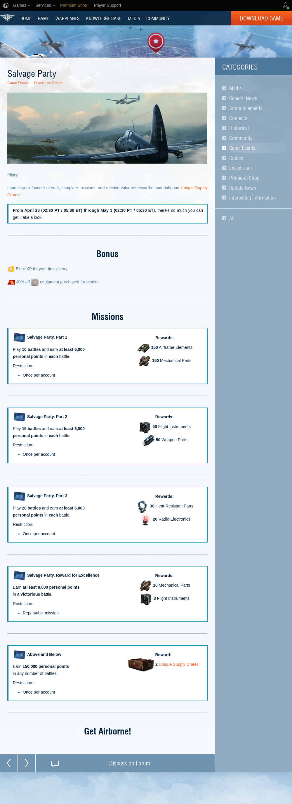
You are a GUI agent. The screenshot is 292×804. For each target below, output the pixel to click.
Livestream (240, 167)
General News (243, 98)
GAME (43, 18)
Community (241, 138)
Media (235, 88)
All (231, 218)
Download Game (261, 18)
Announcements (246, 108)
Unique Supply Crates (179, 664)
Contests (238, 118)
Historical (239, 128)
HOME (26, 18)
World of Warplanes (7, 18)
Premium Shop (244, 177)
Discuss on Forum (48, 83)
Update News (242, 187)
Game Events (242, 148)
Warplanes (67, 18)
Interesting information (252, 197)
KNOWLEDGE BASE (103, 18)
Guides (236, 158)
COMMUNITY (158, 18)
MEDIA (134, 18)
